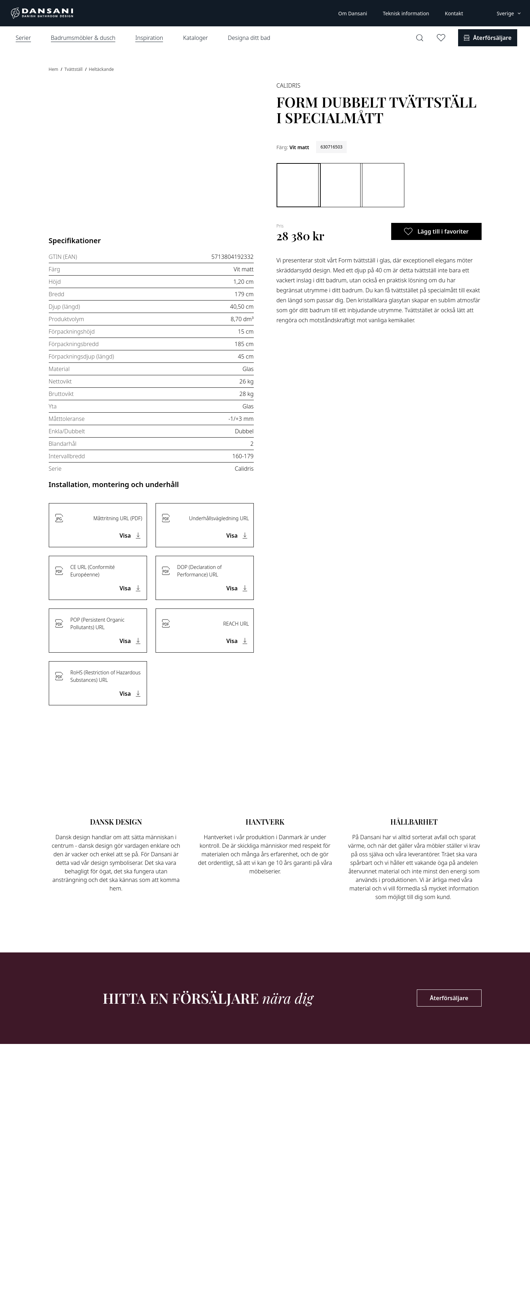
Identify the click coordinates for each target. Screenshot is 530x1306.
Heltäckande (101, 69)
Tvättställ (74, 69)
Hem (54, 69)
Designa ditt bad (249, 38)
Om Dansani (352, 13)
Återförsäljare (449, 998)
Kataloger (195, 38)
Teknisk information (406, 13)
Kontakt (454, 13)
